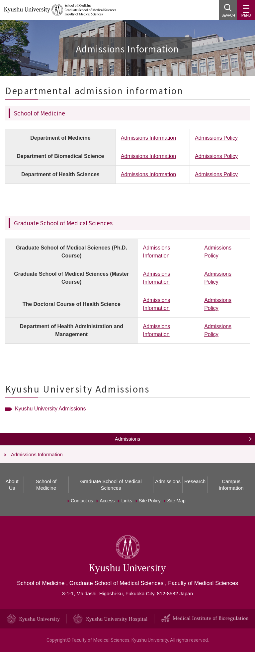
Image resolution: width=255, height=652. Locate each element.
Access (107, 500)
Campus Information (231, 484)
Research (195, 481)
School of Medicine (46, 484)
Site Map (176, 500)
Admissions (127, 439)
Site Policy (149, 500)
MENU (246, 13)
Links (126, 500)
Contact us (82, 500)
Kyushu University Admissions (50, 408)
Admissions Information (148, 138)
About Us (11, 484)
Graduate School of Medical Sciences (111, 484)
